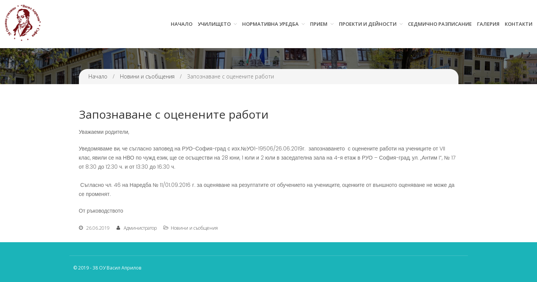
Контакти (518, 23)
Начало (181, 23)
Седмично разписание (440, 23)
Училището (214, 23)
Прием (319, 23)
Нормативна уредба (270, 23)
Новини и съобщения (147, 76)
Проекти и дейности (368, 23)
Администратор (140, 228)
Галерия (488, 23)
